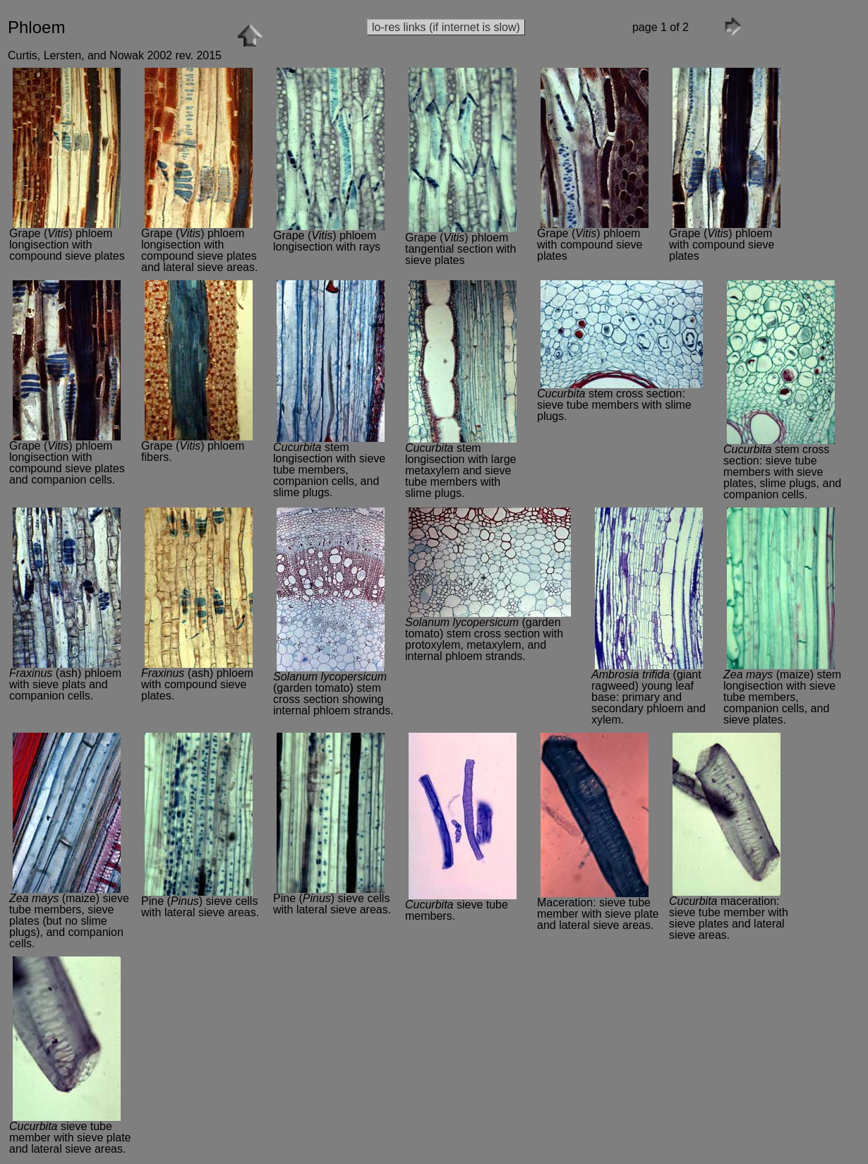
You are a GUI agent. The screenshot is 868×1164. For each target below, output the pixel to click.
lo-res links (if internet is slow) (446, 27)
